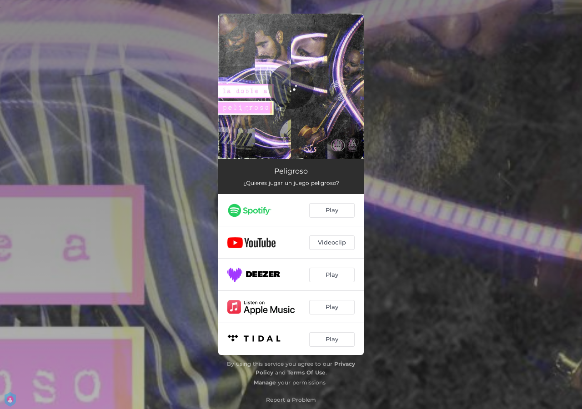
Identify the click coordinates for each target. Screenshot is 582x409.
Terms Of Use (306, 372)
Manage (265, 382)
